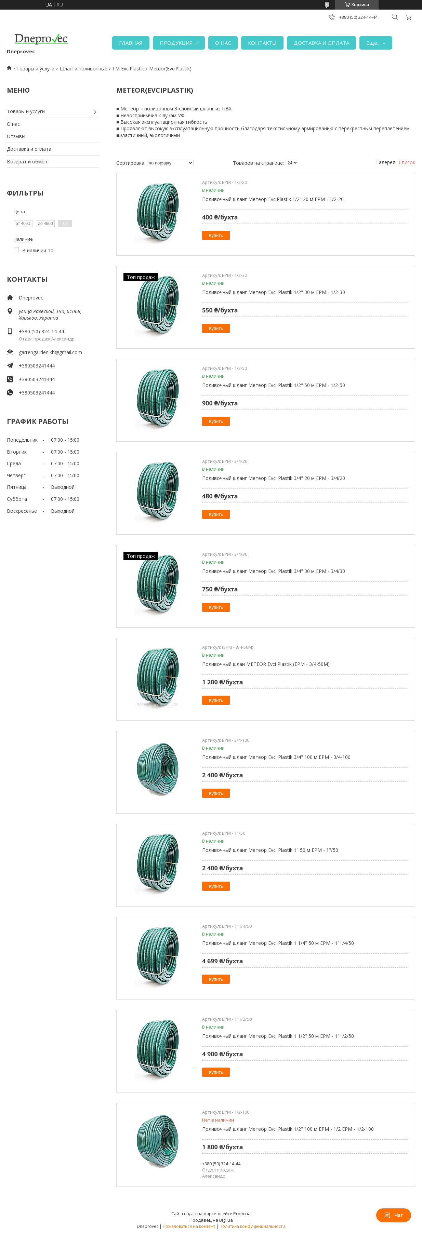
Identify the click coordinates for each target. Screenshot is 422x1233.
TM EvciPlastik (128, 68)
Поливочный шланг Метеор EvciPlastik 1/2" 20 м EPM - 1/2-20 (273, 199)
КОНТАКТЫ (262, 42)
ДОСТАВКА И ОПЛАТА (321, 42)
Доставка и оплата (29, 149)
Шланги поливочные (83, 68)
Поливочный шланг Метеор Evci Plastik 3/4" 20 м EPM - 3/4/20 (273, 478)
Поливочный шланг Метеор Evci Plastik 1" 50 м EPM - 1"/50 (270, 850)
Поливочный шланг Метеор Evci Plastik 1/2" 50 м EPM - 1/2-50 (273, 385)
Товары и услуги (35, 68)
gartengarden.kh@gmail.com (50, 352)
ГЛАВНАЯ (131, 42)
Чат (393, 1215)
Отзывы (16, 136)
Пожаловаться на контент (189, 1226)
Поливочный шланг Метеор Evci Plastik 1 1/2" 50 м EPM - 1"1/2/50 (278, 1036)
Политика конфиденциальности (252, 1226)
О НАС (223, 42)
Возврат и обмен (27, 161)
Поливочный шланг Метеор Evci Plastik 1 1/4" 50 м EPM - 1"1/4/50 (278, 943)
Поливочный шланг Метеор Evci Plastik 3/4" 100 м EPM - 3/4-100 (276, 757)
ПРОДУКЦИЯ (176, 42)
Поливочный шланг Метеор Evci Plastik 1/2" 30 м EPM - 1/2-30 (273, 292)
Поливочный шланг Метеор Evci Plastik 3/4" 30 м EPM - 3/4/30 (273, 571)
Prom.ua (242, 1213)
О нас (13, 124)
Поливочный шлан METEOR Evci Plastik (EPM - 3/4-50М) (266, 664)
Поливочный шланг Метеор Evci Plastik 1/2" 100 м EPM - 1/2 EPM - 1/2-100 (288, 1129)
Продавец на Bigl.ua (211, 1220)
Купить (216, 235)
